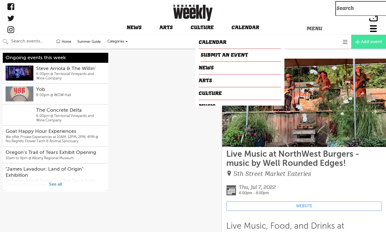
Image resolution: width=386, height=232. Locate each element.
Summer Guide (89, 42)
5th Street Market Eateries (272, 174)
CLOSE (230, 54)
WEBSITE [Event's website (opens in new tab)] (304, 206)
